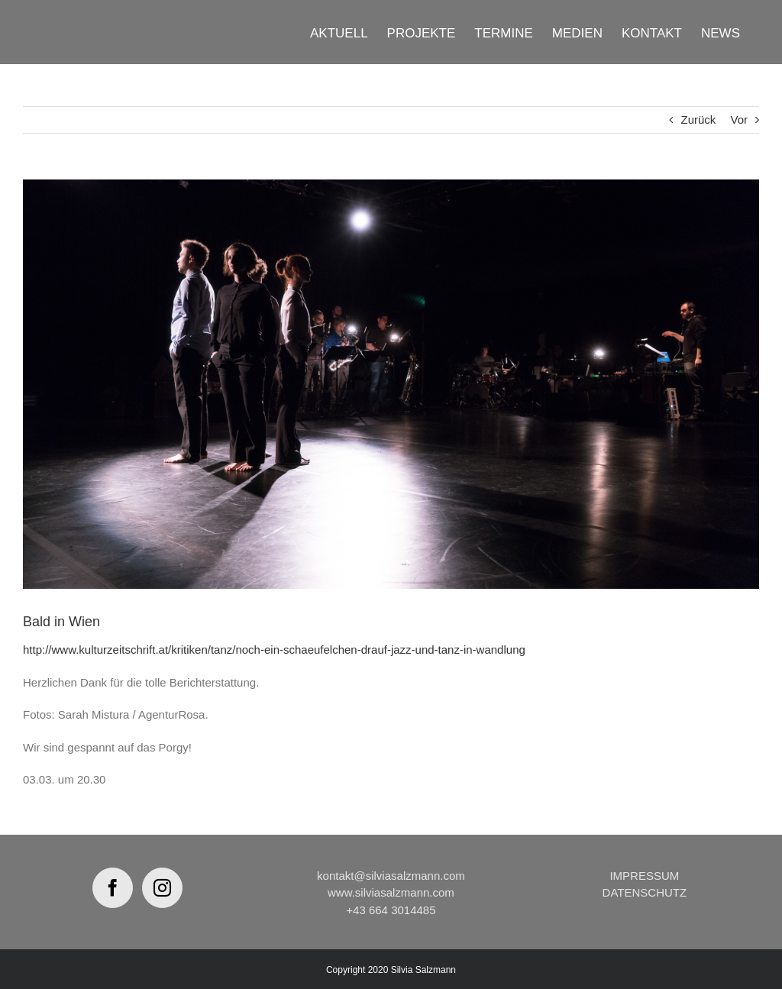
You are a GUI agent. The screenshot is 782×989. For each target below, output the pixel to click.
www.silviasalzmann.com (391, 892)
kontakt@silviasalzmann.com (391, 875)
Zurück (698, 119)
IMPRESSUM (644, 875)
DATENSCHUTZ (645, 892)
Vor (739, 119)
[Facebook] (112, 888)
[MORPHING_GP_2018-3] (391, 384)
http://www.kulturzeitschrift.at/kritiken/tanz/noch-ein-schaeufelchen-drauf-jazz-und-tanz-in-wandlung (274, 649)
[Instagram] (162, 888)
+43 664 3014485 (390, 909)
